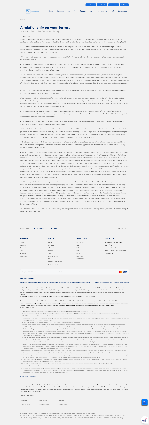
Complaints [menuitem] (122, 11)
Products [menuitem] (60, 11)
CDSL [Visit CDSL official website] (78, 253)
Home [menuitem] (50, 11)
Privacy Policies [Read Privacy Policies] (53, 256)
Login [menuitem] (92, 11)
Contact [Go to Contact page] (50, 251)
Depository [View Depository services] (23, 256)
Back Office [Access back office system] (124, 5)
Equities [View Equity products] (22, 242)
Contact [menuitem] (83, 11)
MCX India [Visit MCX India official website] (80, 256)
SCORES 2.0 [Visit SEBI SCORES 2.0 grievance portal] (80, 259)
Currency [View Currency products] (23, 245)
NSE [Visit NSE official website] (78, 248)
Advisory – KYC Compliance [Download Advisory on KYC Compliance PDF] (28, 376)
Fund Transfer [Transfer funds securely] (102, 5)
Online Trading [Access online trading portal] (114, 5)
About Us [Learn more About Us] (51, 248)
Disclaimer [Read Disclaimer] (51, 259)
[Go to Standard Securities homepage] (32, 11)
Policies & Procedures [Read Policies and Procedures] (55, 262)
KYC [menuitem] (112, 11)
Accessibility (80, 242)
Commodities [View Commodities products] (24, 248)
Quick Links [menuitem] (102, 11)
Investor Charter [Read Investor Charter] (53, 264)
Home (22, 19)
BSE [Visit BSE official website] (78, 251)
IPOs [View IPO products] (21, 251)
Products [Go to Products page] (51, 245)
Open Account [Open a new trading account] (91, 5)
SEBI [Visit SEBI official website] (78, 245)
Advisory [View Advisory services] (23, 253)
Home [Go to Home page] (50, 242)
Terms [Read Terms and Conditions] (50, 253)
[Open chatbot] (145, 420)
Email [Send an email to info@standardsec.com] (53, 229)
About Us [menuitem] (72, 11)
